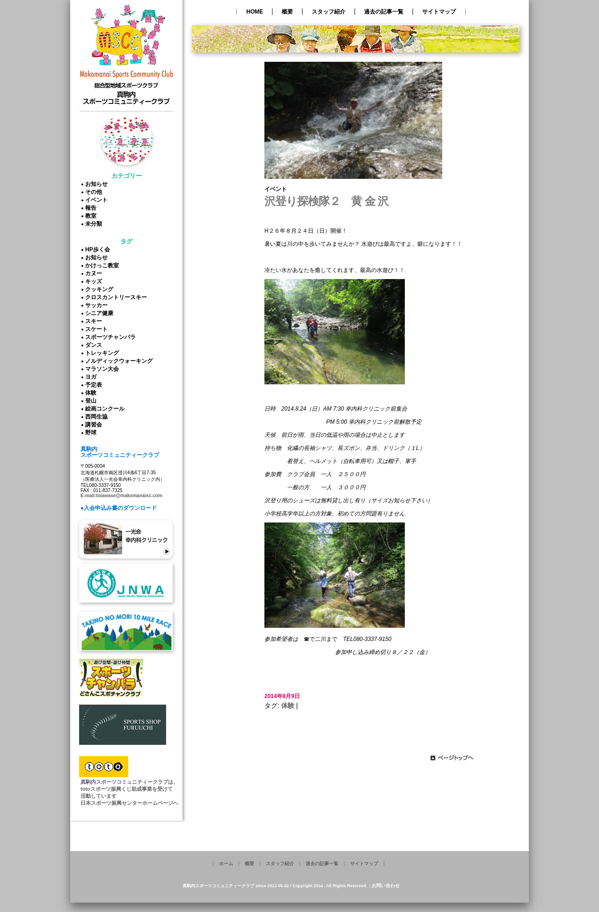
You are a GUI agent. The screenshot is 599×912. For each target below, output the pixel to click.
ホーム (226, 863)
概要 (287, 11)
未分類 (95, 224)
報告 (92, 208)
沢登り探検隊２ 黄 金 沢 (326, 201)
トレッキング (103, 353)
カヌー (95, 273)
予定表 (95, 385)
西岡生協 (98, 416)
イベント (98, 200)
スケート (98, 329)
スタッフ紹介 (328, 11)
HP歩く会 (99, 249)
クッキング (100, 289)
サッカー (98, 305)
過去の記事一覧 (383, 11)
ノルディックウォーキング (120, 361)
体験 (92, 393)
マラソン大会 (103, 369)
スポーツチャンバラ (112, 337)
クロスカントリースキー (117, 297)
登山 (92, 400)
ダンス (95, 345)
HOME (254, 11)
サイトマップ (439, 11)
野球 (92, 432)
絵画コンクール (106, 408)
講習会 (95, 424)
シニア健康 (100, 313)
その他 (95, 192)
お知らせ (98, 184)
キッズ (95, 281)
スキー (95, 321)
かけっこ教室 (103, 265)
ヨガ (92, 377)
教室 (92, 216)
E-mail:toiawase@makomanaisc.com (121, 495)
